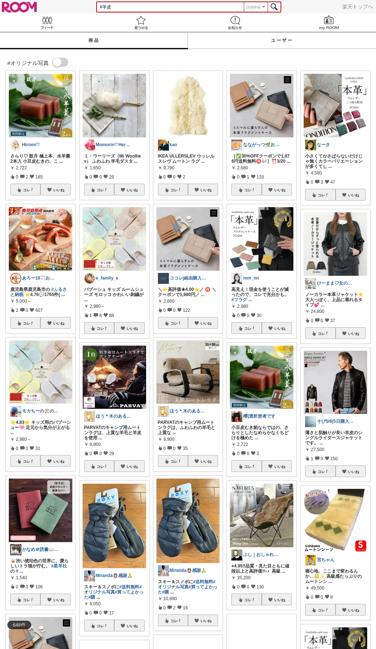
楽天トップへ (357, 7)
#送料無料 (129, 586)
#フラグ (239, 299)
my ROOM (329, 23)
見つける (141, 23)
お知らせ (235, 23)
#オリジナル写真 (113, 589)
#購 (91, 597)
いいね (58, 190)
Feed (47, 23)
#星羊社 (59, 566)
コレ (28, 190)
